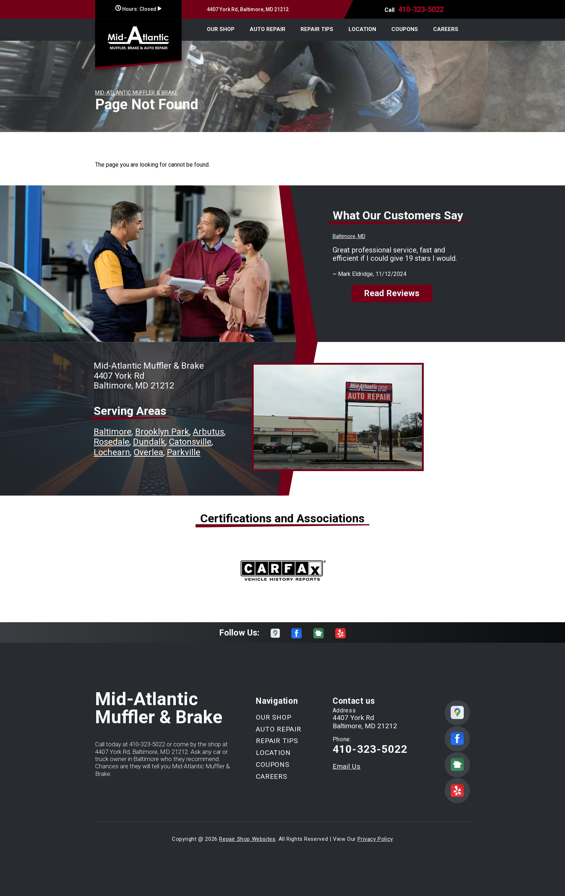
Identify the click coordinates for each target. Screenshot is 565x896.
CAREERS (445, 29)
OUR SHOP (221, 29)
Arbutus (208, 432)
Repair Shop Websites (247, 839)
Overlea (148, 452)
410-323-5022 (421, 9)
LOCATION (362, 29)
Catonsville (190, 442)
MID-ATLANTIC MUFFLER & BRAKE (136, 92)
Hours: (138, 9)
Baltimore (113, 432)
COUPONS (404, 29)
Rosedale (111, 442)
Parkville (183, 452)
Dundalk (149, 442)
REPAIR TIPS (317, 29)
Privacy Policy (375, 839)
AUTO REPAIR (267, 29)
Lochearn (112, 452)
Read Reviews (391, 293)
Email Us (347, 766)
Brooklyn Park (162, 432)
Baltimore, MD (349, 236)
